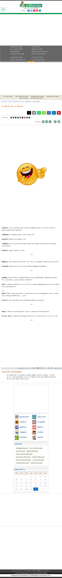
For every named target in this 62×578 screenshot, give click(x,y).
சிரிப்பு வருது (23, 98)
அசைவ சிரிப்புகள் (36, 463)
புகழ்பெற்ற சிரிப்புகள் (17, 54)
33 (33, 368)
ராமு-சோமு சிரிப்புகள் (38, 54)
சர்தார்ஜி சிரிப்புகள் (16, 46)
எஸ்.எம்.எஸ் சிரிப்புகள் (17, 59)
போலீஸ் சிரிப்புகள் (36, 98)
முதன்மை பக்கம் (6, 101)
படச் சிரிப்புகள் (8, 96)
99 (48, 368)
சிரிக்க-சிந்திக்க (15, 51)
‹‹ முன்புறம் (21, 368)
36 (41, 368)
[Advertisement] (31, 30)
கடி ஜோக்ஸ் (26, 101)
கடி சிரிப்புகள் (35, 46)
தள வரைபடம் (46, 570)
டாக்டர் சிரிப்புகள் (37, 57)
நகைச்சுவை (17, 101)
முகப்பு (14, 570)
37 (43, 368)
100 (51, 368)
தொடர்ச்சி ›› (58, 368)
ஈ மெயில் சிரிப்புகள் (37, 59)
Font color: (5, 117)
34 (35, 368)
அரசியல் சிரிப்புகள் (52, 96)
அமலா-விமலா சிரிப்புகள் (39, 51)
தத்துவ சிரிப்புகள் (36, 49)
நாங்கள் (19, 570)
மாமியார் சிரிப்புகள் (16, 57)
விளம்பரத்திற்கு (37, 570)
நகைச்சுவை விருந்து (37, 96)
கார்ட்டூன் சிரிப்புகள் (21, 96)
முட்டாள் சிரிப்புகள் (16, 49)
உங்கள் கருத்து (27, 570)
